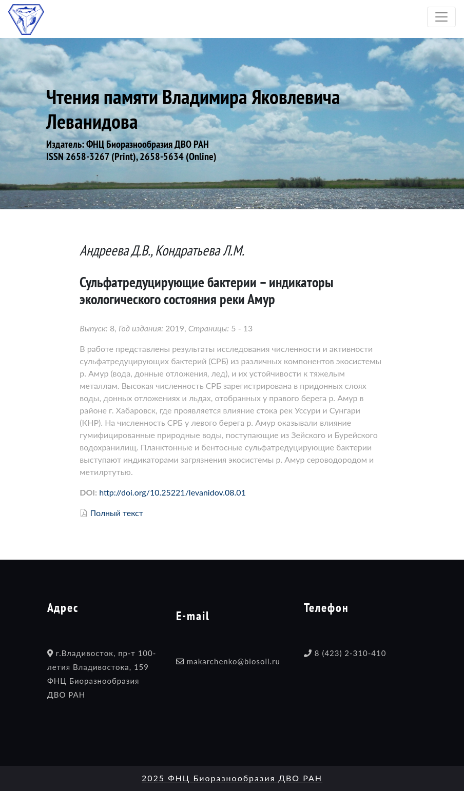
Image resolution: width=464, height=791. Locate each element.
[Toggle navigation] (441, 17)
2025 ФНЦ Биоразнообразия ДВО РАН (232, 778)
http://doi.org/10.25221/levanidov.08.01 (172, 492)
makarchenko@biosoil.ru (233, 661)
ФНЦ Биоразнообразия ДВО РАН (147, 144)
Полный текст (116, 513)
